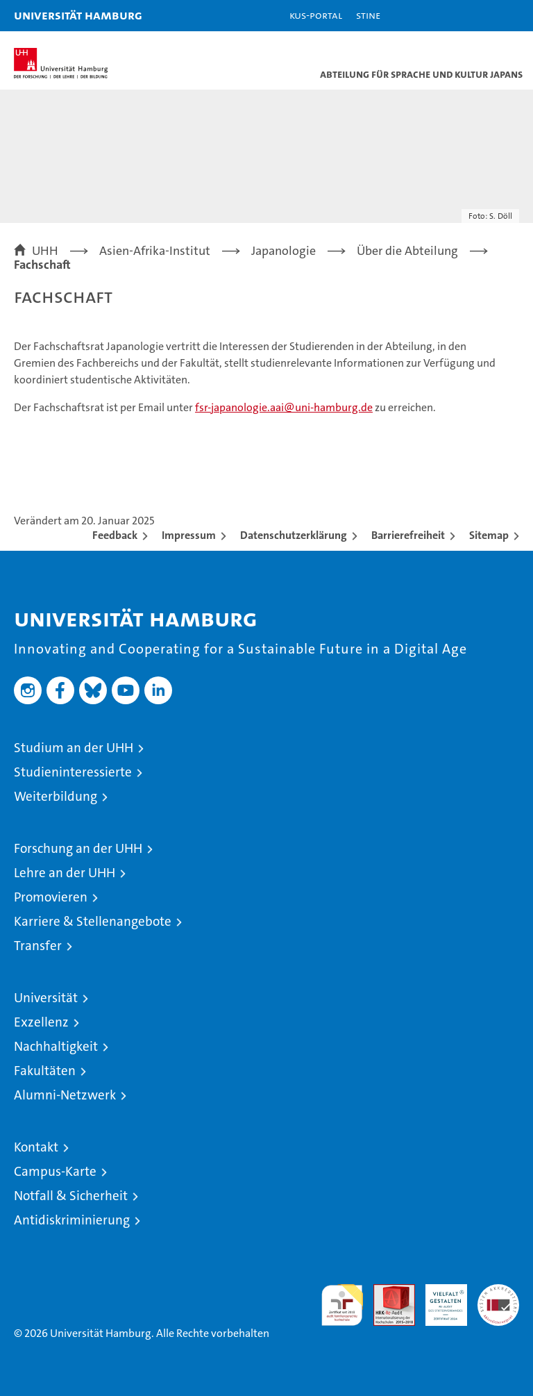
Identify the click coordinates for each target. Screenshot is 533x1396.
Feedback (114, 535)
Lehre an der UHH (64, 872)
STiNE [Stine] (368, 15)
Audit (386, 1291)
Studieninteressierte (73, 772)
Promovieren (50, 897)
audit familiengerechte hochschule (342, 1305)
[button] (479, 15)
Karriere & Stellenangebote (92, 921)
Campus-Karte (55, 1171)
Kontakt (36, 1147)
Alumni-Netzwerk (65, 1095)
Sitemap (489, 535)
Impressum (189, 535)
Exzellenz (41, 1022)
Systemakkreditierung (498, 1291)
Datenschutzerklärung (293, 535)
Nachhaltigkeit (56, 1046)
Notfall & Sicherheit (71, 1195)
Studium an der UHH (73, 747)
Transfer (38, 945)
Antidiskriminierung (72, 1220)
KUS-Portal (315, 15)
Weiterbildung (55, 796)
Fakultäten (45, 1070)
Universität (46, 997)
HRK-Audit (438, 1298)
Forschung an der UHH (78, 848)
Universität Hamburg (78, 15)
